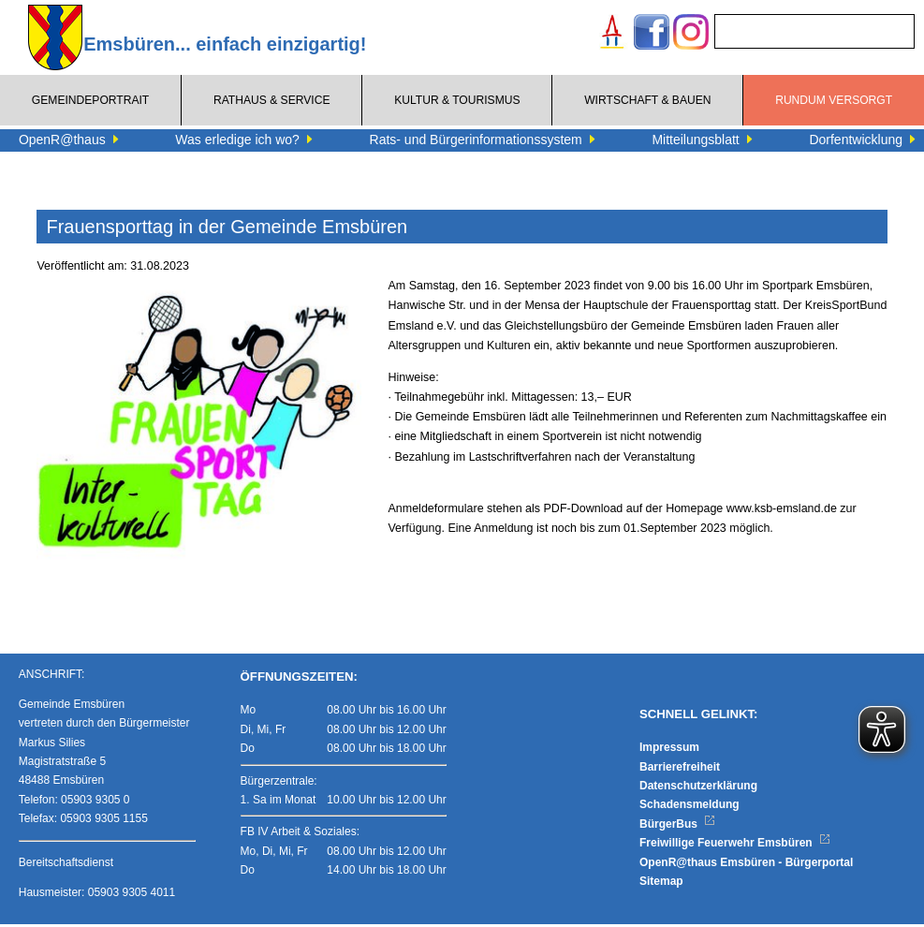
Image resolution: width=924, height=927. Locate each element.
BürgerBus (677, 826)
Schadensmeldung (689, 807)
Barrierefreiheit (679, 769)
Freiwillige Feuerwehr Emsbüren (734, 845)
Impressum (669, 750)
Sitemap (661, 883)
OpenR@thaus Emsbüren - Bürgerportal (746, 865)
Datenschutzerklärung (698, 788)
